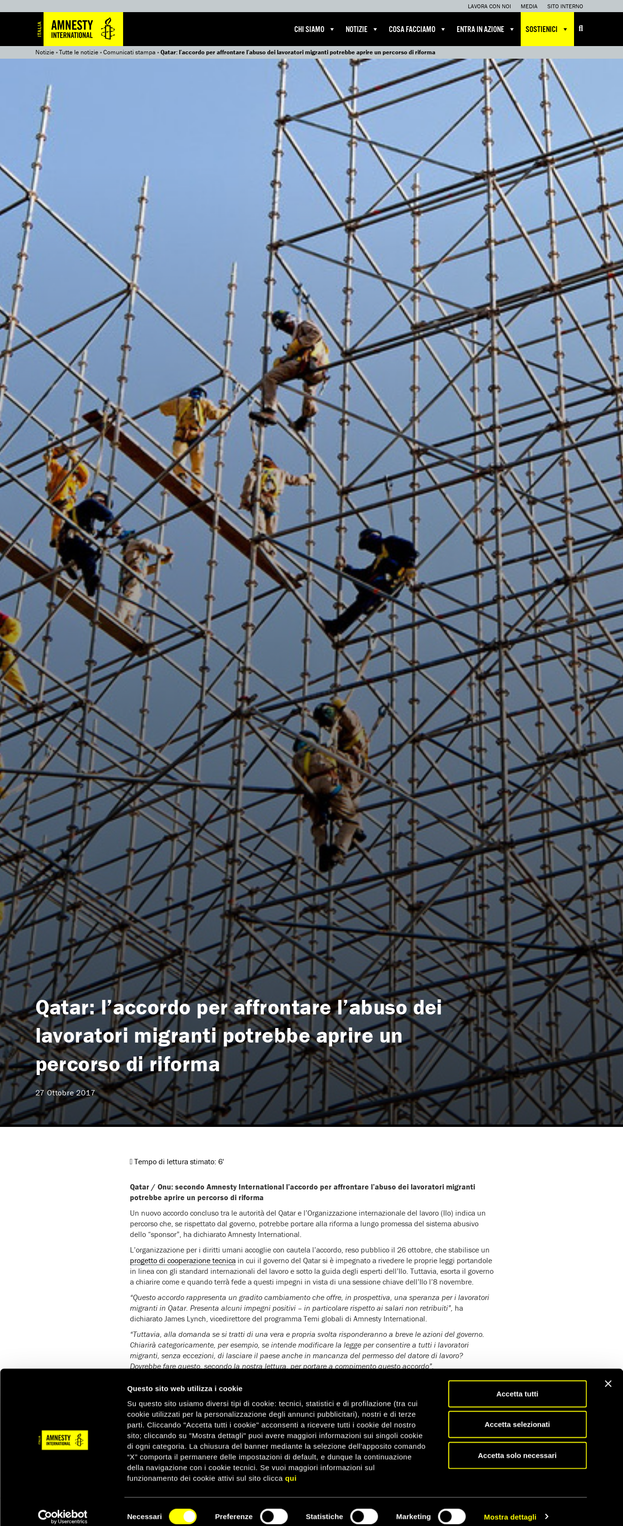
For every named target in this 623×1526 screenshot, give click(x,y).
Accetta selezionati (517, 1415)
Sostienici (547, 29)
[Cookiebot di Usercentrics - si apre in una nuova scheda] (62, 1507)
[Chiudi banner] (608, 1373)
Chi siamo (315, 29)
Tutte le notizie (78, 52)
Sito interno (565, 6)
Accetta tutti (517, 1384)
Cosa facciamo (418, 29)
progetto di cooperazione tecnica (183, 1260)
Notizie (362, 29)
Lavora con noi (489, 6)
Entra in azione (486, 29)
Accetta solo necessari (517, 1445)
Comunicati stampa (129, 52)
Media (529, 6)
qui (291, 1468)
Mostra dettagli (510, 1507)
